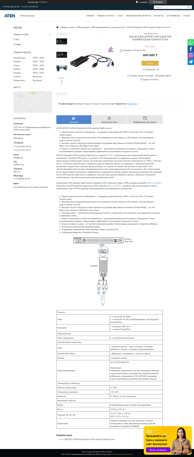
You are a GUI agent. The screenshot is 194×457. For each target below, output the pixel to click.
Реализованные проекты (138, 15)
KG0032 (158, 183)
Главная (90, 15)
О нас (120, 15)
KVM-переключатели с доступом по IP (108, 27)
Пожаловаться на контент (122, 454)
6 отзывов (143, 2)
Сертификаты (173, 15)
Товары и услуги (105, 15)
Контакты (159, 15)
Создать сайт (33, 2)
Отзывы (17, 44)
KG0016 (149, 183)
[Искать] (188, 7)
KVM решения (83, 27)
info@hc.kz (18, 157)
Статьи (186, 15)
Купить (150, 63)
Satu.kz (109, 452)
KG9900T (110, 155)
